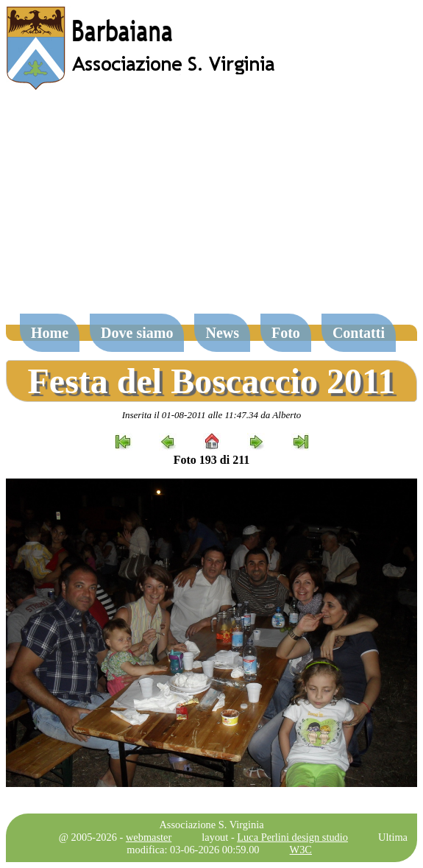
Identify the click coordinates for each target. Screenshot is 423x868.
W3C (301, 849)
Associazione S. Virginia (211, 824)
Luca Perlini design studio (292, 837)
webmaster (148, 837)
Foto (285, 333)
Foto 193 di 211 (212, 460)
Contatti (359, 333)
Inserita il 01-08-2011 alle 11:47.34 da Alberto (212, 414)
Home (49, 333)
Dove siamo (137, 333)
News (222, 333)
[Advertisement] (211, 209)
